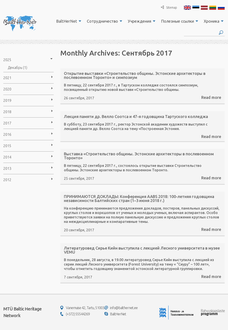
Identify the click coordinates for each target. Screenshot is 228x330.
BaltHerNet (66, 21)
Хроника (211, 21)
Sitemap (169, 7)
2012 (7, 180)
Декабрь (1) (17, 68)
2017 (7, 123)
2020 (7, 89)
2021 (7, 78)
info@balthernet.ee (121, 308)
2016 (7, 134)
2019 (7, 100)
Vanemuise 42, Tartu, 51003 (82, 308)
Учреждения (139, 21)
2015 (7, 146)
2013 (7, 168)
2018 (7, 112)
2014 (7, 157)
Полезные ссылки (177, 21)
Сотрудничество (102, 21)
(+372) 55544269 (75, 314)
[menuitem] (67, 21)
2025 (7, 60)
